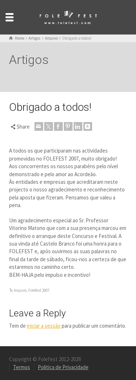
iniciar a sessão (44, 325)
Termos (21, 367)
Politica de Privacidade (63, 367)
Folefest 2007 (38, 290)
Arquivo (20, 290)
